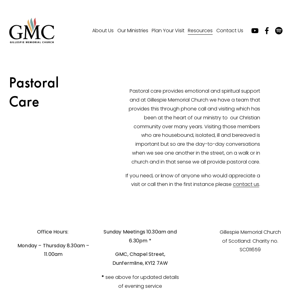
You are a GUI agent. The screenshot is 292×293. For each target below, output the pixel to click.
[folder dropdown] (103, 31)
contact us (246, 184)
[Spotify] (279, 30)
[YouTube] (255, 30)
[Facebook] (267, 30)
